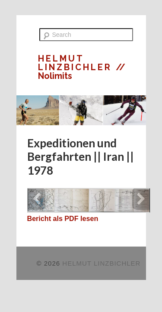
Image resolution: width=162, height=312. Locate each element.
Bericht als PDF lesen (62, 218)
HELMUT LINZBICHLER (77, 62)
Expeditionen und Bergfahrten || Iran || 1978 (80, 156)
